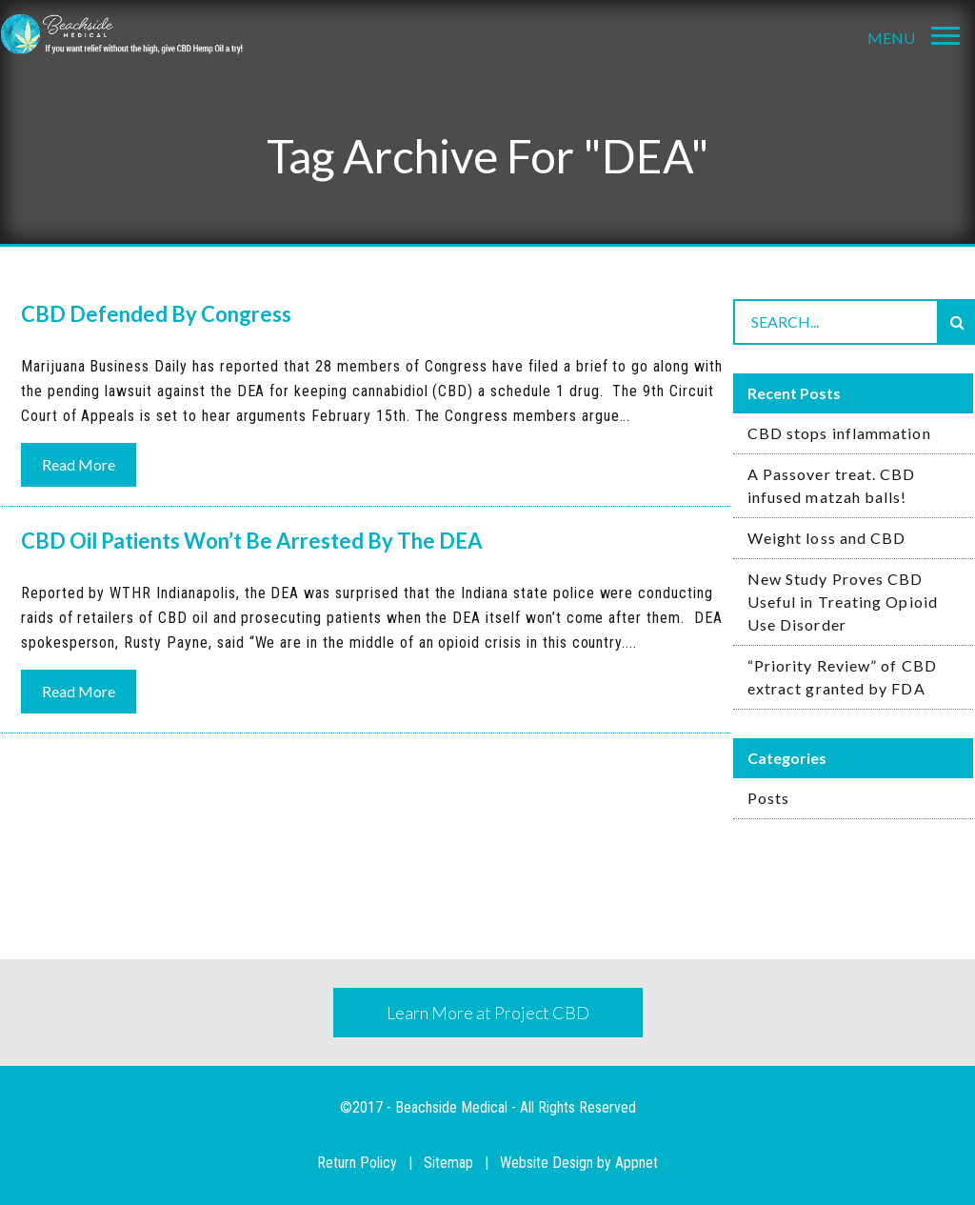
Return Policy (357, 1163)
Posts (768, 798)
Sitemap (448, 1163)
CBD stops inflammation (839, 433)
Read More (78, 464)
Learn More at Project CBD (488, 1012)
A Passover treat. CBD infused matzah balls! (831, 485)
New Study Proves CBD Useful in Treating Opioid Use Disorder (842, 601)
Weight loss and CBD (826, 538)
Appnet (636, 1163)
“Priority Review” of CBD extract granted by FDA (842, 676)
